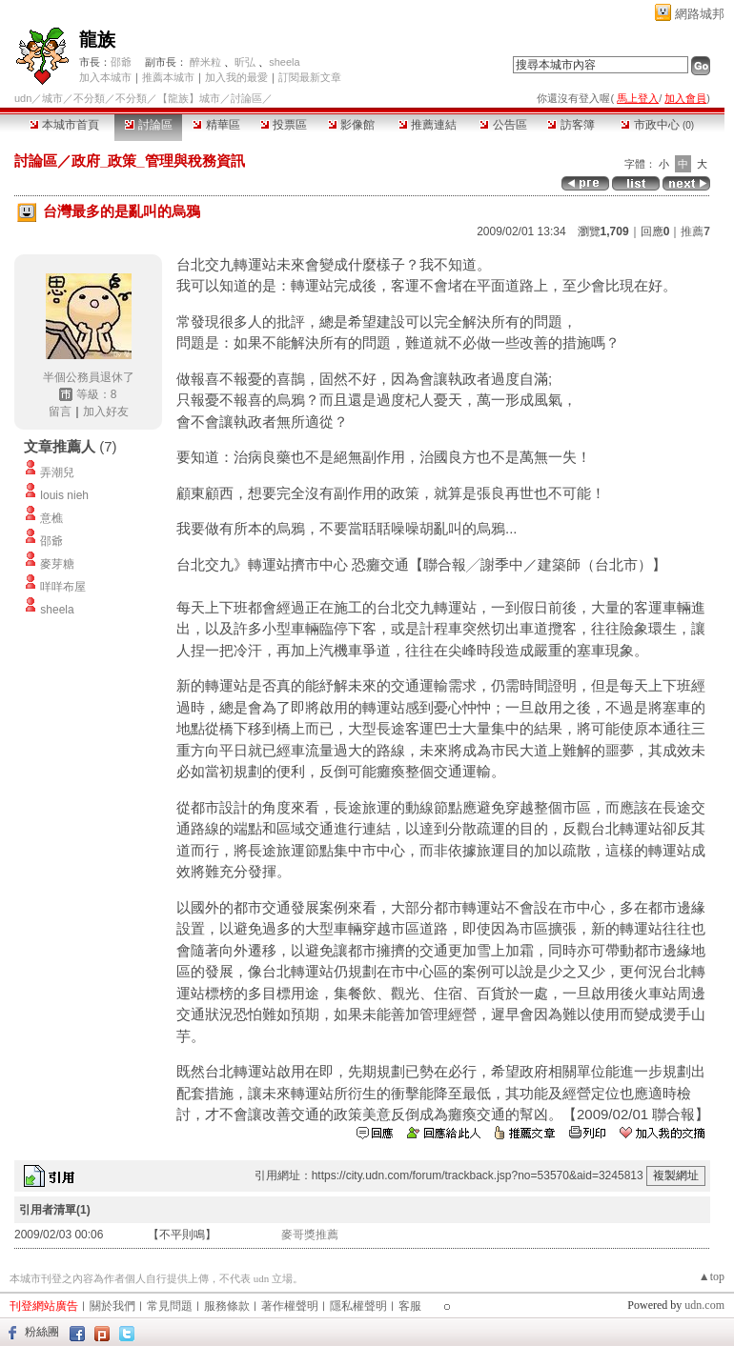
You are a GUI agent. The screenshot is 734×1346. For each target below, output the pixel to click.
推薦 (695, 231)
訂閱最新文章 (309, 77)
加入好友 (106, 411)
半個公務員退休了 (88, 377)
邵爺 (121, 62)
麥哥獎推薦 (309, 1234)
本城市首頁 (64, 124)
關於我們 (112, 1306)
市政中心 (657, 124)
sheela (284, 62)
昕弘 (244, 62)
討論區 (148, 124)
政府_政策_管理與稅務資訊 (158, 160)
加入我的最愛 (236, 77)
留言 (60, 411)
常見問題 (170, 1306)
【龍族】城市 (188, 98)
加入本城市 (105, 77)
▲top (711, 1276)
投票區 (283, 124)
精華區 (216, 124)
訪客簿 (570, 124)
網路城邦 (699, 14)
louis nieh (64, 495)
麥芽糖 (57, 564)
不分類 (89, 98)
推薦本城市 (168, 77)
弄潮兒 (57, 472)
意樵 (51, 518)
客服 (409, 1306)
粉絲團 (42, 1331)
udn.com (704, 1305)
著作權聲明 (289, 1306)
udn (22, 98)
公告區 (502, 124)
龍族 (97, 40)
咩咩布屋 (63, 586)
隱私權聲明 (358, 1306)
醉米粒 (205, 62)
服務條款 (227, 1306)
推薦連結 (427, 124)
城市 (52, 98)
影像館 (351, 124)
